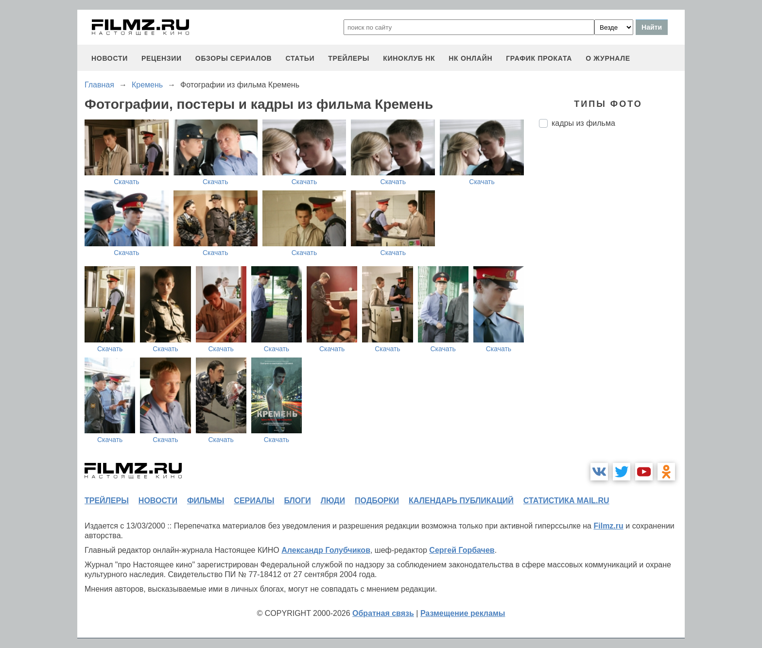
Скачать (126, 182)
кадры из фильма (583, 123)
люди (333, 500)
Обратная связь (383, 613)
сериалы (254, 500)
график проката (539, 58)
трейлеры (348, 58)
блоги (297, 500)
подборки (377, 500)
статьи (299, 58)
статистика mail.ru (566, 500)
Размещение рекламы (462, 613)
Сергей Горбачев (461, 550)
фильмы (205, 500)
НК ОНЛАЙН (470, 58)
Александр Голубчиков (325, 550)
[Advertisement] (612, 297)
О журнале (608, 58)
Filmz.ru (608, 526)
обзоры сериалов (233, 58)
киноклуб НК (409, 58)
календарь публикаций (461, 500)
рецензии (161, 58)
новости (109, 58)
